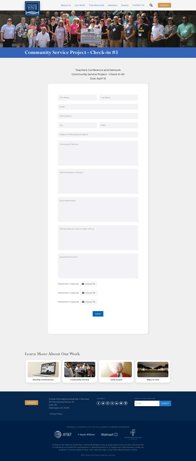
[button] (66, 5)
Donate (164, 5)
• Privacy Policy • (56, 414)
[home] (32, 8)
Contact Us (138, 5)
